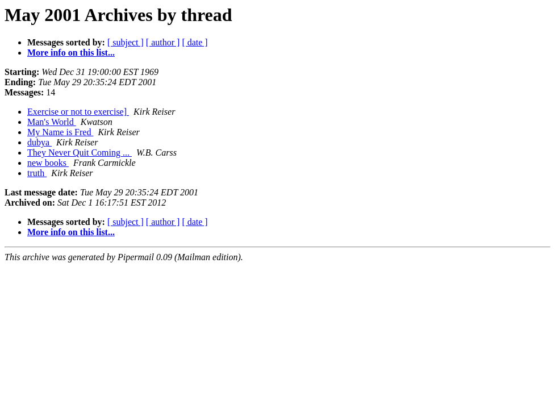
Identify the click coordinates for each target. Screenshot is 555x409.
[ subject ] (125, 42)
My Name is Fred (60, 132)
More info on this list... (71, 52)
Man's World (51, 122)
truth (37, 173)
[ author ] (163, 42)
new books (48, 163)
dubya (39, 142)
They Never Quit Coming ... (79, 152)
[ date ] (194, 42)
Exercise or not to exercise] (78, 111)
